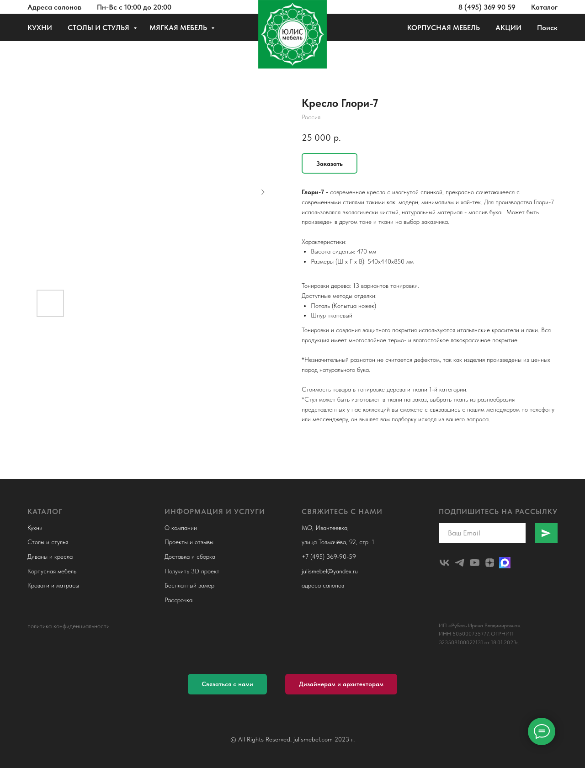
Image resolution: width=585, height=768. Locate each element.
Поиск (547, 27)
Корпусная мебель (51, 571)
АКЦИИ (508, 27)
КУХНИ (39, 27)
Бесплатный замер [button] (189, 585)
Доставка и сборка (190, 556)
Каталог (544, 7)
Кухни (35, 527)
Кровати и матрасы (53, 585)
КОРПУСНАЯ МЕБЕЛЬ (443, 27)
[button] (227, 684)
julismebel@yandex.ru (330, 571)
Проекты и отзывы (189, 542)
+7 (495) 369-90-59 (329, 556)
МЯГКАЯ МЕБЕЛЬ (179, 27)
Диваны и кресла (50, 556)
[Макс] (505, 562)
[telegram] (459, 562)
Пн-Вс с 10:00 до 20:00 (134, 7)
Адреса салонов (54, 7)
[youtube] (474, 562)
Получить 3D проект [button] (192, 571)
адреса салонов (323, 585)
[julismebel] (444, 562)
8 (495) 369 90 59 (487, 7)
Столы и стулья (47, 542)
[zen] (489, 562)
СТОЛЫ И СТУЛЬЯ (99, 27)
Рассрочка (178, 600)
